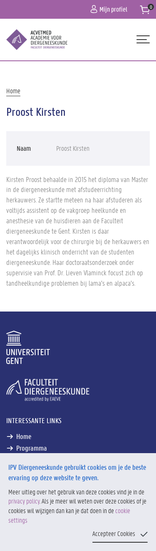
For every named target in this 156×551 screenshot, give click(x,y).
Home (13, 90)
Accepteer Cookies (113, 533)
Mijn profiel (108, 9)
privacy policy (24, 500)
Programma (31, 447)
